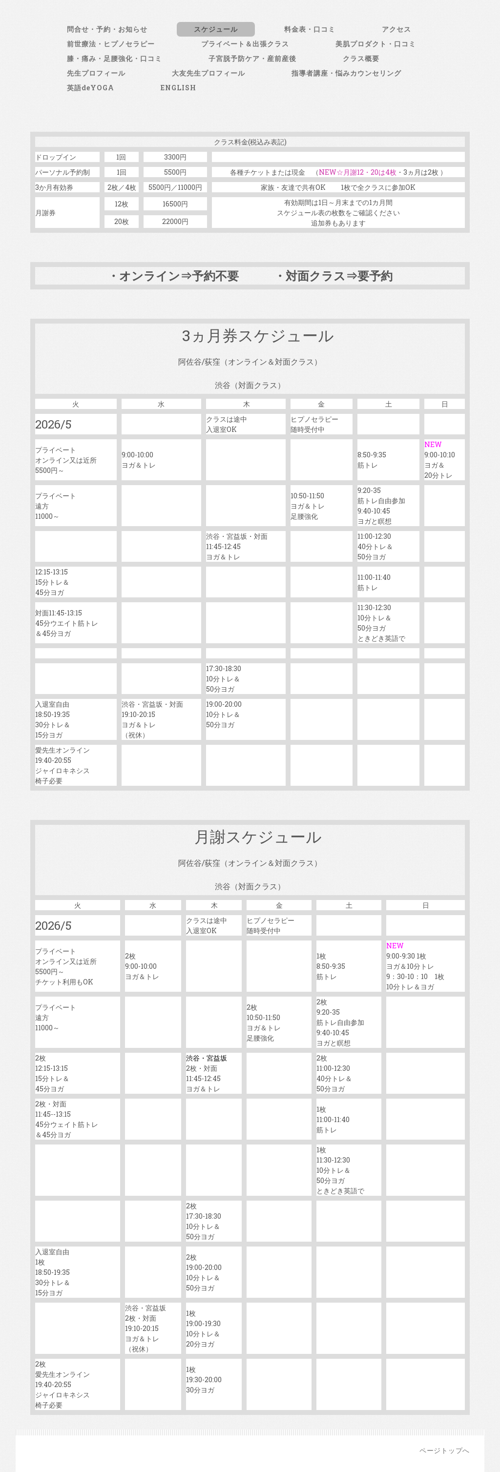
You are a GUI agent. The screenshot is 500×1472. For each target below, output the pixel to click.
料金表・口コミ (309, 29)
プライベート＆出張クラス (245, 43)
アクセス (396, 29)
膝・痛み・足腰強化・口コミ (114, 58)
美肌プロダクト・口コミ (375, 43)
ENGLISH (178, 87)
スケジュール (216, 29)
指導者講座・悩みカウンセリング (346, 73)
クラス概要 (361, 58)
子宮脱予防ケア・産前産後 (252, 58)
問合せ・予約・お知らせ (107, 29)
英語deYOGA (90, 87)
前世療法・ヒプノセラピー (111, 43)
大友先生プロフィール (208, 73)
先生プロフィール (96, 73)
